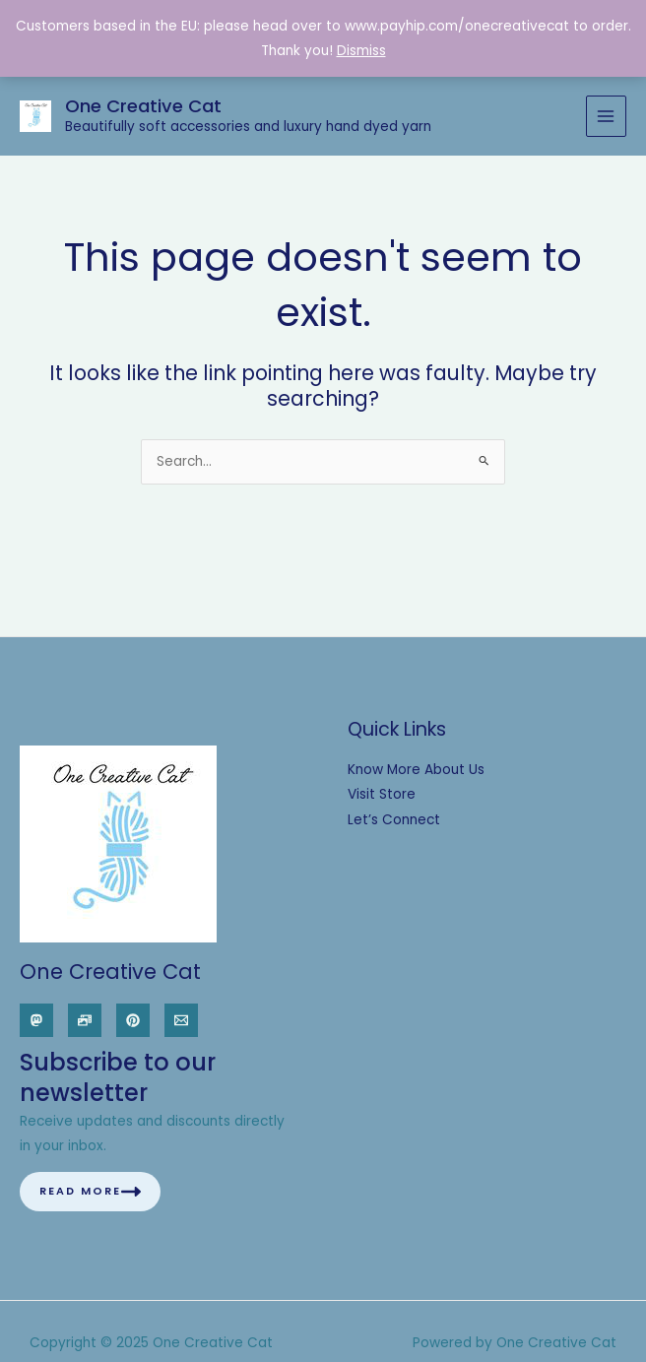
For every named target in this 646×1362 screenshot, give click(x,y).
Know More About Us (416, 769)
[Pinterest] (133, 1020)
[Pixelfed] (84, 1020)
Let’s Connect (394, 820)
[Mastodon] (36, 1020)
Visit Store (382, 794)
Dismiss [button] (361, 50)
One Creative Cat (143, 106)
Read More (90, 1191)
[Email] (181, 1020)
